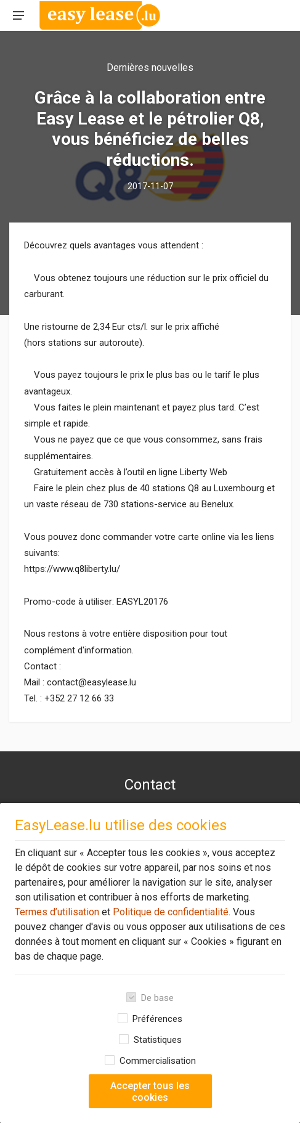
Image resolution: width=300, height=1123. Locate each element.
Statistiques (158, 1039)
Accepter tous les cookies (150, 1091)
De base (157, 997)
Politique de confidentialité (169, 912)
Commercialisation (158, 1060)
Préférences (157, 1018)
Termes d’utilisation (57, 912)
